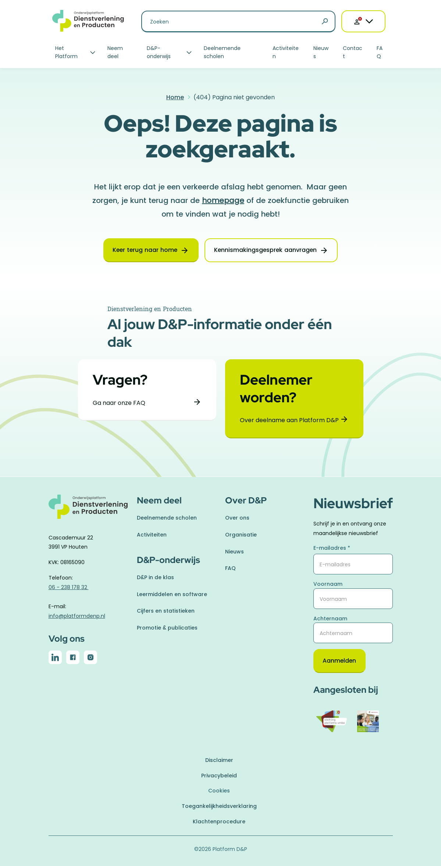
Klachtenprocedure (219, 821)
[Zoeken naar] (238, 21)
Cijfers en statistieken (166, 610)
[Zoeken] (324, 21)
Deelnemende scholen (222, 52)
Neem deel (115, 52)
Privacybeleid (219, 775)
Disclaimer (219, 760)
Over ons (237, 517)
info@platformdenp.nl (77, 615)
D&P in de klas (155, 577)
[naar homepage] (88, 511)
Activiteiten (286, 52)
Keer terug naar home (144, 250)
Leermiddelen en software (172, 594)
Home (175, 97)
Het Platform (66, 52)
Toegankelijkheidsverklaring (219, 806)
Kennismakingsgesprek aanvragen (266, 250)
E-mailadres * (331, 548)
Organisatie (241, 534)
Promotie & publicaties (167, 627)
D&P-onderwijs (159, 52)
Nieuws (320, 52)
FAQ (380, 52)
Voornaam (327, 584)
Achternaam (330, 618)
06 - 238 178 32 (69, 587)
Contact (352, 52)
